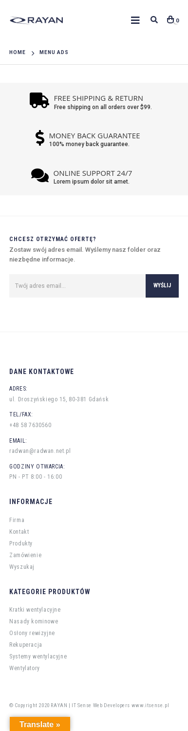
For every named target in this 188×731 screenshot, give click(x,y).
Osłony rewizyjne (32, 633)
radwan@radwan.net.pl (40, 451)
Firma (16, 520)
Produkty (21, 543)
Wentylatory (24, 668)
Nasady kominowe (33, 621)
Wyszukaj (22, 566)
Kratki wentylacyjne (34, 609)
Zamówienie (25, 555)
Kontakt (19, 531)
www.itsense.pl (150, 705)
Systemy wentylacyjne (38, 656)
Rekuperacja (25, 644)
